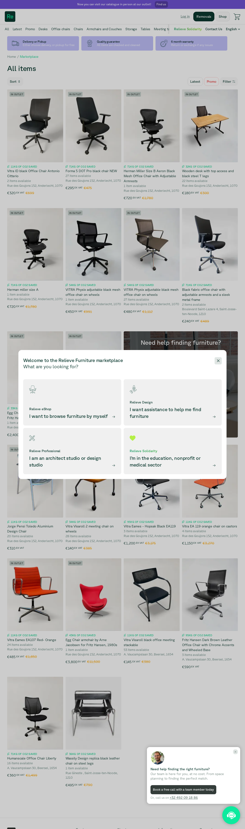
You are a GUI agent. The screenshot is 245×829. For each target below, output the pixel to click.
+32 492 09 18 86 (184, 798)
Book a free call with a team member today (183, 789)
